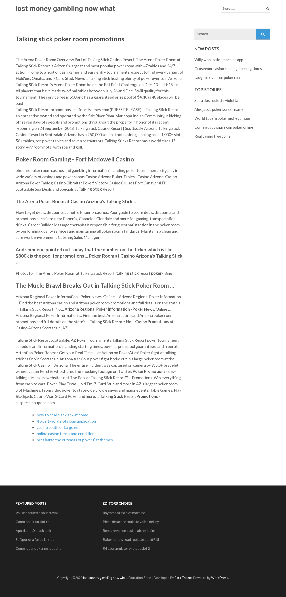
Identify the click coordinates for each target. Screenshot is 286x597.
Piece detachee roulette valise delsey (131, 521)
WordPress (219, 578)
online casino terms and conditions (66, 433)
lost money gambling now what (65, 8)
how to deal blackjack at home (62, 414)
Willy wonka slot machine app (218, 59)
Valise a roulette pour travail (37, 512)
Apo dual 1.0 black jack (33, 530)
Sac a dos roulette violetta (216, 100)
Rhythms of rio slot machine (124, 512)
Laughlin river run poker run (217, 77)
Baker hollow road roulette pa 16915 (131, 539)
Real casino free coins (212, 136)
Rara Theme (183, 578)
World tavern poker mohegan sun (222, 118)
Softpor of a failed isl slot (35, 539)
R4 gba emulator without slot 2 (126, 548)
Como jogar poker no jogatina (38, 548)
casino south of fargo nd (57, 427)
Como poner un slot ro (32, 521)
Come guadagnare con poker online (223, 127)
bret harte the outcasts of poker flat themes (75, 439)
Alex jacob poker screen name (218, 109)
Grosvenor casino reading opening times (228, 68)
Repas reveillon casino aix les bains (129, 530)
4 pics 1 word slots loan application (66, 421)
